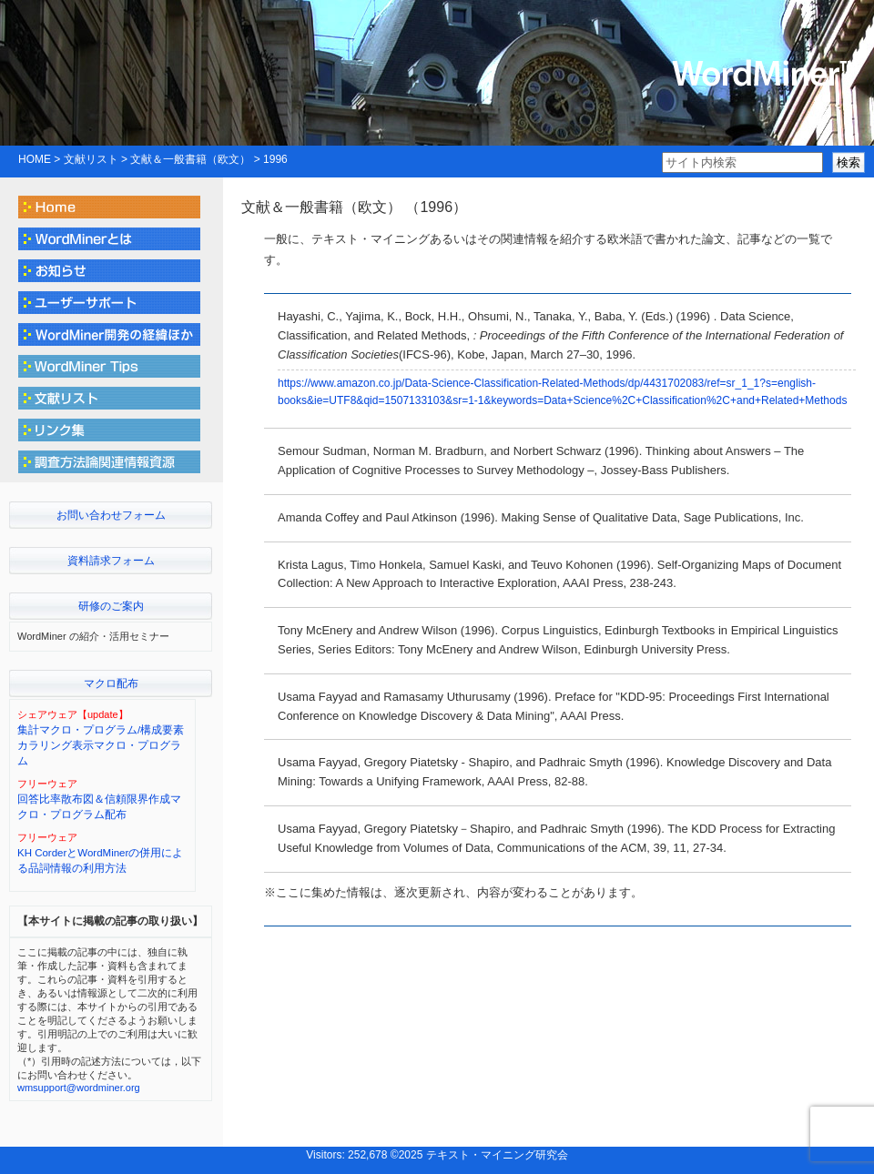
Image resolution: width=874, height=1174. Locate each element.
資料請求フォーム (111, 560)
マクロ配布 (111, 683)
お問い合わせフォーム (111, 515)
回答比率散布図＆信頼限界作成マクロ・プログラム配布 (99, 807)
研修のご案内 (111, 606)
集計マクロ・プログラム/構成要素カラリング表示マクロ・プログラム (100, 745)
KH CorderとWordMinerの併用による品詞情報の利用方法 (100, 860)
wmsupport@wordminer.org (78, 1087)
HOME (34, 159)
